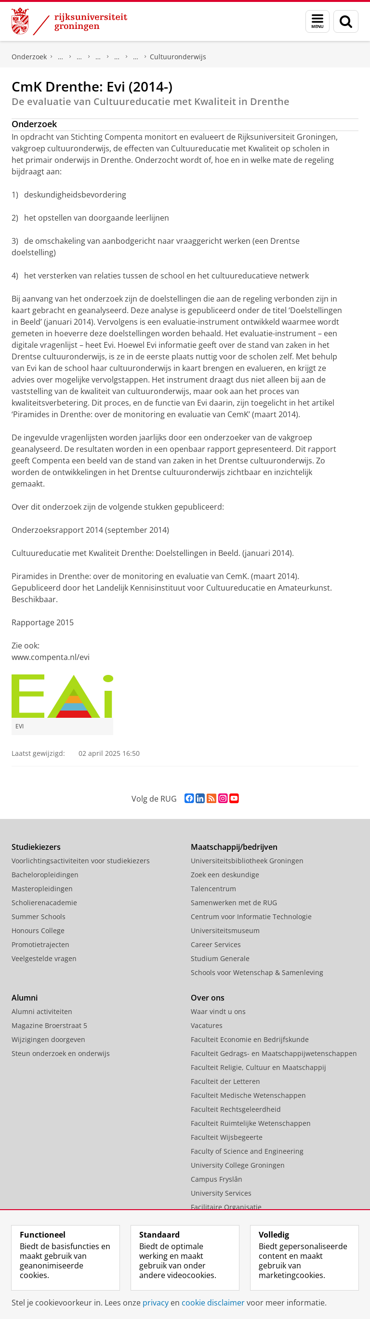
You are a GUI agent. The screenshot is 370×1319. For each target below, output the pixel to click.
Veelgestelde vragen (44, 958)
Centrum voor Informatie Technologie (251, 916)
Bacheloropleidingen (45, 874)
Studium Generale (220, 958)
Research (79, 57)
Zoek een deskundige (225, 874)
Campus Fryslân (216, 1179)
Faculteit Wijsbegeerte (227, 1137)
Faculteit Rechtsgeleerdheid (236, 1109)
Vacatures (207, 1025)
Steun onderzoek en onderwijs (61, 1053)
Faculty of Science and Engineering (247, 1151)
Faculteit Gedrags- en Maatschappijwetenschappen (274, 1053)
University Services (221, 1193)
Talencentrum (213, 888)
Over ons (208, 997)
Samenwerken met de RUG (234, 902)
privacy (156, 1302)
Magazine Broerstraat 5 (49, 1025)
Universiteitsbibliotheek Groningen (247, 860)
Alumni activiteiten (42, 1011)
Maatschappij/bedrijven (234, 847)
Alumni (25, 997)
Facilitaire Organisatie (226, 1207)
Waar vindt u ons (218, 1011)
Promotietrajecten (40, 944)
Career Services (216, 944)
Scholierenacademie (44, 902)
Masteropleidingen (42, 888)
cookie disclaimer (213, 1302)
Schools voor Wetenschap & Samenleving (257, 972)
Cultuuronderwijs (178, 56)
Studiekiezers (36, 847)
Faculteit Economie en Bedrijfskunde (250, 1039)
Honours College (38, 930)
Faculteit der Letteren (225, 1081)
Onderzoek (29, 56)
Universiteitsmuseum (225, 930)
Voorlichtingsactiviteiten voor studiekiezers (81, 860)
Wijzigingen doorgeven (48, 1039)
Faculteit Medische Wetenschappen (248, 1095)
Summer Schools (39, 916)
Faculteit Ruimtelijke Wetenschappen (251, 1123)
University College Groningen (238, 1165)
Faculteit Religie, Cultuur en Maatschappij (258, 1067)
